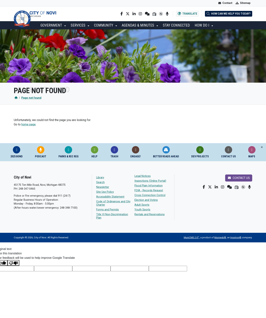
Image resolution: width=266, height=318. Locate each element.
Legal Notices (142, 176)
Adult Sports (141, 204)
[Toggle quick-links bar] (262, 147)
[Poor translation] (13, 263)
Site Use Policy (105, 191)
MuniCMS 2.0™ (191, 237)
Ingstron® (235, 237)
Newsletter (102, 187)
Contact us (239, 178)
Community (104, 25)
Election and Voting (146, 200)
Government (51, 25)
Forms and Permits (107, 209)
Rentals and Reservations (149, 214)
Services (78, 25)
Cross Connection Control (149, 195)
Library (100, 177)
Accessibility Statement (110, 196)
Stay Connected (176, 25)
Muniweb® (220, 237)
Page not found (31, 97)
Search (100, 182)
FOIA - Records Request (148, 190)
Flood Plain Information (148, 185)
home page (28, 124)
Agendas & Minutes (138, 25)
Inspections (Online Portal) (150, 180)
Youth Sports (142, 209)
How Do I (202, 25)
